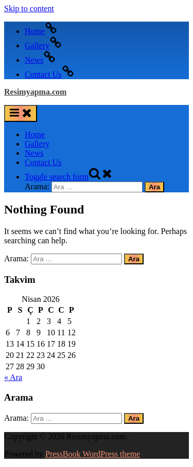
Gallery (37, 143)
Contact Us (43, 162)
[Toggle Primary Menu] (20, 113)
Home (35, 134)
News (34, 153)
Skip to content (29, 8)
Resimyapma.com (35, 91)
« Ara (13, 377)
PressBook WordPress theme (92, 454)
